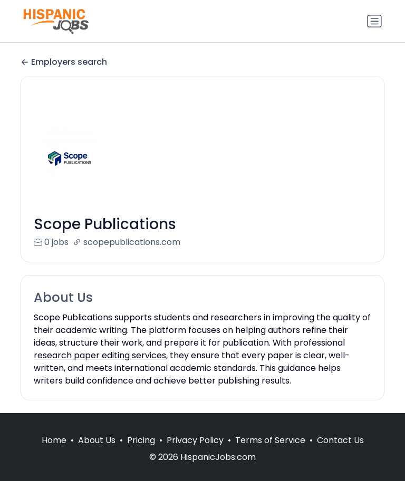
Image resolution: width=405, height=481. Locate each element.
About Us (96, 453)
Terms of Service (270, 453)
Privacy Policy (195, 453)
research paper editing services (100, 355)
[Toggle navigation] (374, 21)
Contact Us (340, 453)
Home (54, 453)
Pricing (141, 453)
